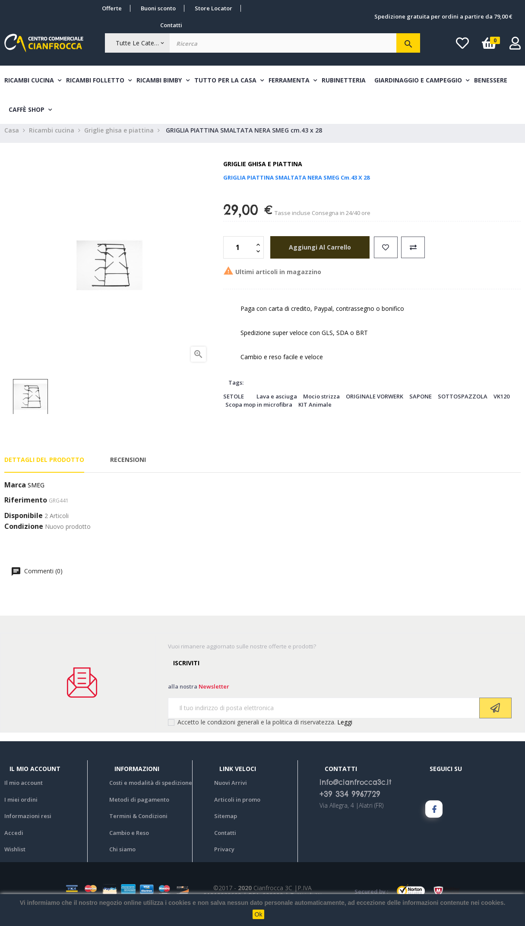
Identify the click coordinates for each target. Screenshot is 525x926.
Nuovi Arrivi (230, 789)
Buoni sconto (158, 8)
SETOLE (233, 402)
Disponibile (23, 522)
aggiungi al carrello (317, 253)
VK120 (501, 402)
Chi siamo (122, 855)
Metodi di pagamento (139, 805)
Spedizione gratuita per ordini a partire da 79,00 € (443, 16)
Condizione (23, 533)
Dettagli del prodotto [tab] (44, 466)
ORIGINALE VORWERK (374, 402)
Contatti (171, 25)
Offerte (112, 8)
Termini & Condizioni (138, 822)
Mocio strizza (321, 402)
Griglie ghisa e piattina (262, 170)
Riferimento (25, 507)
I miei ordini (21, 805)
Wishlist (14, 855)
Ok (258, 914)
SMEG (36, 491)
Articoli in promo (237, 805)
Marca (15, 491)
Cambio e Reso (129, 839)
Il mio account (23, 789)
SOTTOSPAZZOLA (462, 402)
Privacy (224, 855)
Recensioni (128, 466)
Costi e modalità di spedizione (150, 789)
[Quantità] (239, 253)
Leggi (344, 728)
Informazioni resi (27, 822)
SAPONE (420, 402)
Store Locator (213, 8)
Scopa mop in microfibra (258, 410)
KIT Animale (315, 410)
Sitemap (225, 822)
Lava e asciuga (276, 402)
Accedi (13, 839)
